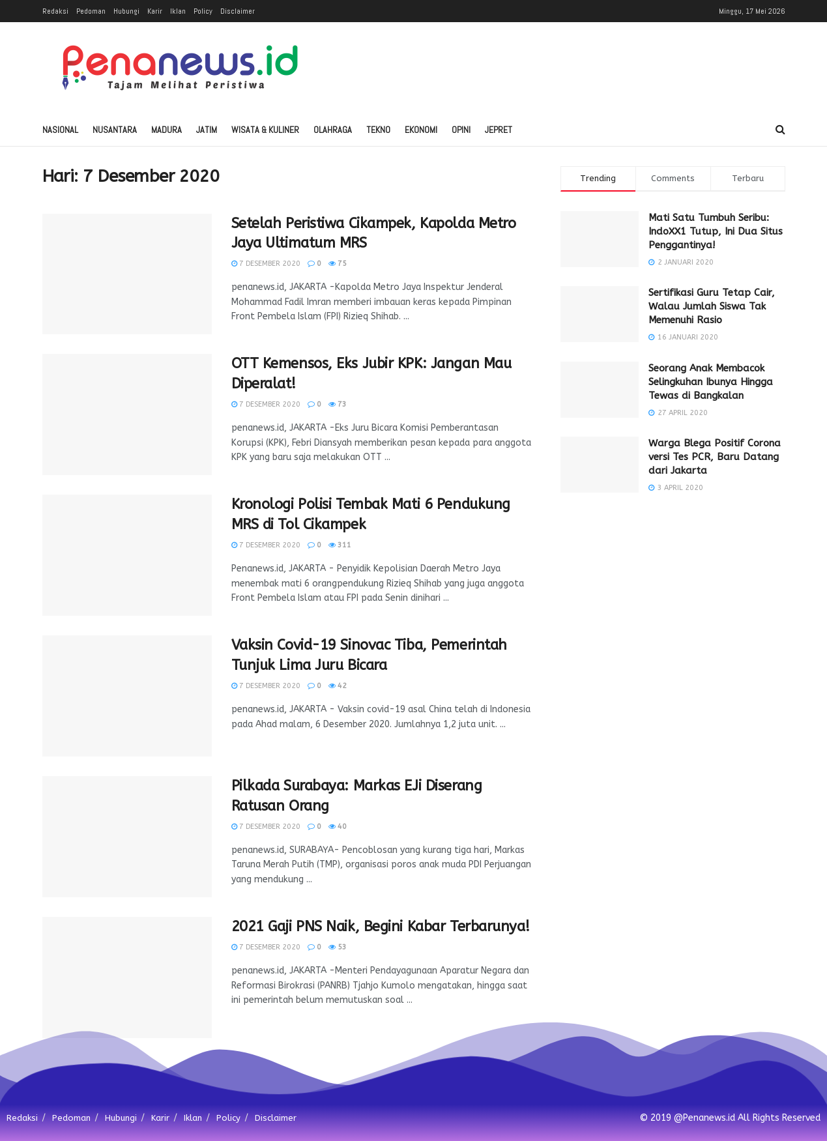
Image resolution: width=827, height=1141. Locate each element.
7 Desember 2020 (265, 263)
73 (337, 404)
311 (339, 545)
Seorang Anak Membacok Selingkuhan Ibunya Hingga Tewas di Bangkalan (710, 381)
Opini (461, 130)
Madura (166, 130)
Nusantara (115, 130)
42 (337, 686)
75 (337, 263)
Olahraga (332, 130)
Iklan (178, 11)
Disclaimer (237, 11)
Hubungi (126, 11)
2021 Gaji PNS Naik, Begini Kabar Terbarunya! (380, 926)
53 (337, 947)
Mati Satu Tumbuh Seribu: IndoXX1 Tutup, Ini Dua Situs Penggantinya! (715, 231)
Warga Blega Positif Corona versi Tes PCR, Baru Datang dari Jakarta (714, 456)
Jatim (206, 130)
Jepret (498, 130)
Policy (203, 11)
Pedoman (91, 11)
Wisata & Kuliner (265, 130)
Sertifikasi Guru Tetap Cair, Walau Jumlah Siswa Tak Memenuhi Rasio (711, 306)
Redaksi (55, 11)
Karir (154, 11)
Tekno (378, 130)
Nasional (60, 130)
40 (337, 826)
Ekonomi (421, 130)
